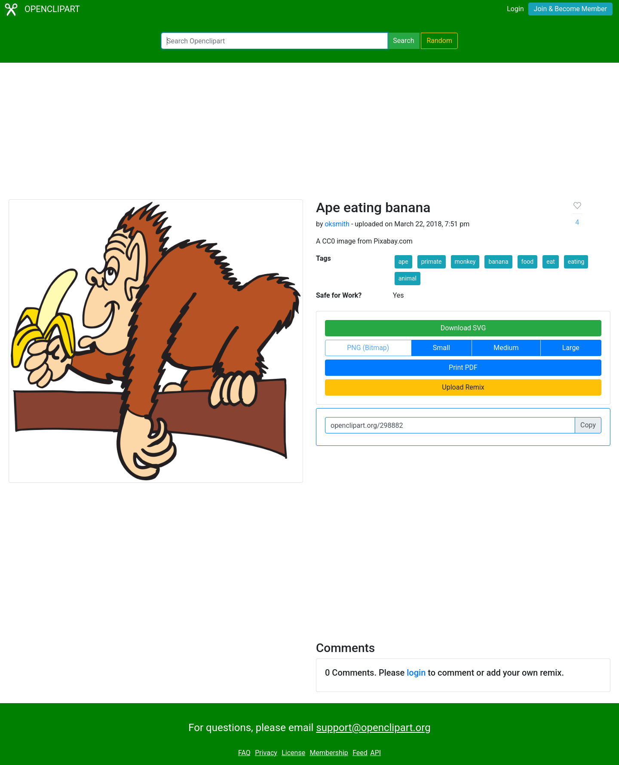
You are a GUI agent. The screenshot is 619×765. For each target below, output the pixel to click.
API (375, 753)
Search (403, 41)
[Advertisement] (309, 135)
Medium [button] (505, 348)
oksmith (337, 224)
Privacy (266, 753)
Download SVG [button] (463, 328)
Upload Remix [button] (463, 387)
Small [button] (441, 348)
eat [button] (550, 261)
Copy (588, 425)
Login (515, 9)
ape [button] (403, 261)
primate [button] (431, 261)
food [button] (527, 261)
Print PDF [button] (463, 367)
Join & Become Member (570, 9)
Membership (329, 753)
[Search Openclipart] (274, 41)
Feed (360, 753)
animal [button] (407, 278)
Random (439, 41)
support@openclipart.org (373, 728)
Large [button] (570, 348)
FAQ (244, 753)
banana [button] (498, 261)
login (416, 672)
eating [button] (576, 261)
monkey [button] (465, 261)
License (293, 753)
